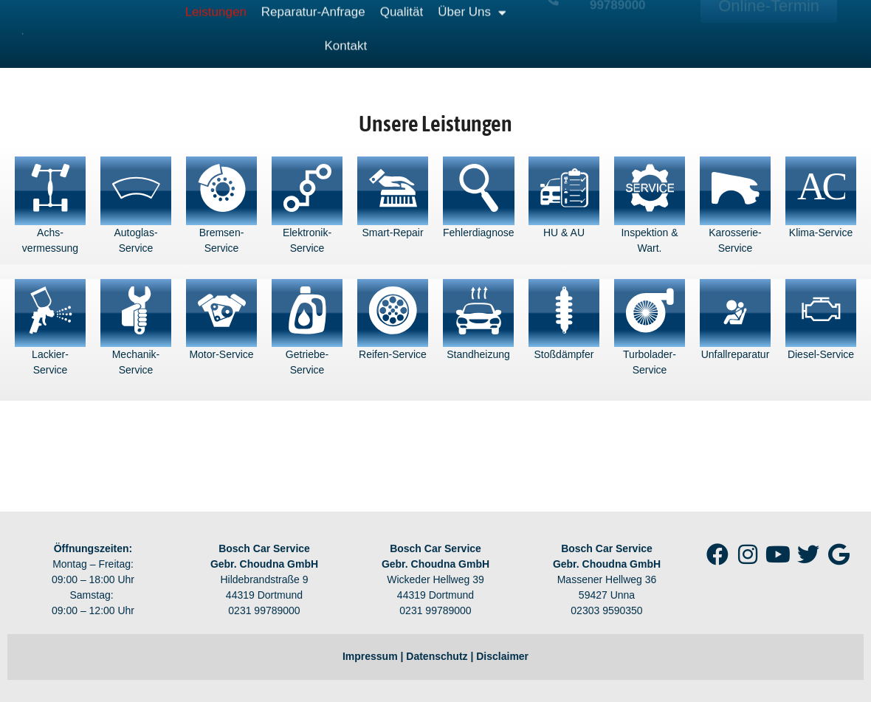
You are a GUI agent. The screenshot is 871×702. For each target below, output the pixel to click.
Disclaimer (502, 656)
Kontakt (346, 33)
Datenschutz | (441, 656)
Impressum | (374, 656)
